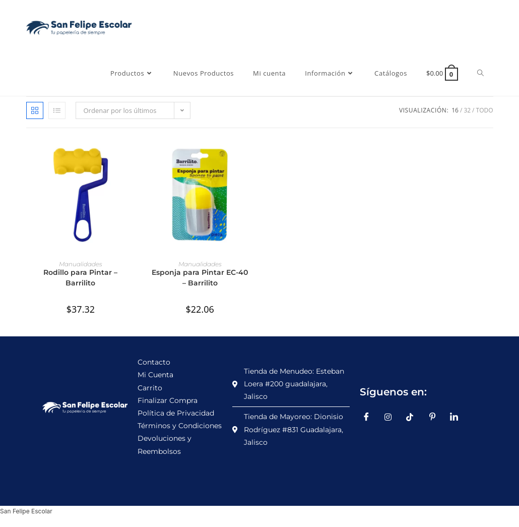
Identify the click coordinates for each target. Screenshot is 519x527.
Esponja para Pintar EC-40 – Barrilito (200, 277)
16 (455, 110)
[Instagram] (392, 417)
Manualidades (80, 264)
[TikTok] (413, 417)
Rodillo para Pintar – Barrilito (80, 277)
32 (467, 110)
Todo (484, 110)
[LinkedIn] (457, 417)
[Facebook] (369, 417)
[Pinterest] (435, 417)
